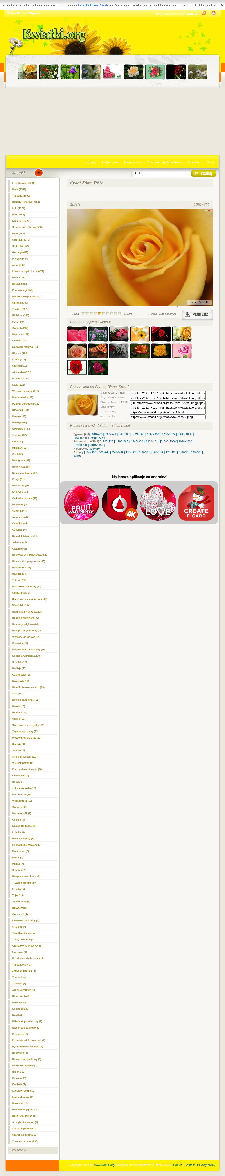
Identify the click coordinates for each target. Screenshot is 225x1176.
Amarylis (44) (20, 517)
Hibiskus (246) (20, 315)
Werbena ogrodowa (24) (26, 636)
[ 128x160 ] (157, 452)
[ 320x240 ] (104, 452)
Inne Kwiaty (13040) (23, 183)
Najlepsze (109, 162)
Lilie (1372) (18, 208)
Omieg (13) (18, 718)
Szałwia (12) (19, 744)
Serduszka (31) (21, 592)
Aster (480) (18, 265)
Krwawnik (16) (20, 681)
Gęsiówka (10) (20, 775)
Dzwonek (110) (20, 410)
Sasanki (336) (20, 302)
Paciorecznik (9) (21, 813)
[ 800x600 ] (124, 434)
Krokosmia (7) (20, 851)
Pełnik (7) (17, 857)
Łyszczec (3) (19, 952)
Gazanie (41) (19, 548)
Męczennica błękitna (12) (26, 737)
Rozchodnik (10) (22, 794)
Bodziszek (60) (20, 485)
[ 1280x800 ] (122, 441)
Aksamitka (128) (21, 372)
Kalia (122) (18, 384)
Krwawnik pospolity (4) (25, 920)
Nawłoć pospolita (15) (25, 700)
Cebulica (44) (20, 523)
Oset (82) (17, 454)
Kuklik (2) (18, 1015)
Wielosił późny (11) (23, 763)
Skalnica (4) (19, 926)
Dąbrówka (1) (20, 1053)
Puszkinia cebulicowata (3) (28, 958)
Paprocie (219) (20, 334)
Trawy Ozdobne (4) (23, 939)
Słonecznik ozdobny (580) (27, 227)
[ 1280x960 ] (153, 434)
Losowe (194, 162)
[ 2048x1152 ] (96, 445)
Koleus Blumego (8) (24, 826)
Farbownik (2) (20, 1002)
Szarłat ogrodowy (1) (24, 1128)
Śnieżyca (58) (20, 492)
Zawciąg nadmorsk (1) (25, 1141)
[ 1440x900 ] (137, 441)
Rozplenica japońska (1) (26, 1109)
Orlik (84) (17, 441)
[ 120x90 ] (184, 452)
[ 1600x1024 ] (152, 441)
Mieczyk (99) (19, 422)
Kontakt (190, 1165)
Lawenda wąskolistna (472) (28, 271)
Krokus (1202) (20, 220)
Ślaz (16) (17, 693)
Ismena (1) (18, 1071)
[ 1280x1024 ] (168, 434)
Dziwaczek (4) (20, 908)
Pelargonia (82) (21, 460)
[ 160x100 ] (144, 452)
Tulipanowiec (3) (22, 964)
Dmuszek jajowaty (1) (24, 1065)
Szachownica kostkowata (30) (29, 599)
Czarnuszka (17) (21, 674)
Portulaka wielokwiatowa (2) (28, 1040)
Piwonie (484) (20, 258)
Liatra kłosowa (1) (22, 1097)
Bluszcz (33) (19, 573)
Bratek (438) (19, 277)
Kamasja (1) (19, 1078)
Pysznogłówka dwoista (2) (27, 1046)
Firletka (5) (18, 889)
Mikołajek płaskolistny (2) (27, 1021)
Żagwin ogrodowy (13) (25, 731)
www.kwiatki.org (104, 1165)
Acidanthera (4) (21, 901)
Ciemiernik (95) (21, 428)
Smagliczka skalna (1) (25, 1122)
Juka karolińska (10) (24, 788)
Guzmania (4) (20, 914)
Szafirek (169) (20, 365)
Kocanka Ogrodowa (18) (26, 655)
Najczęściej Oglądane (164, 162)
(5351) (19, 189)
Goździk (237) (20, 328)
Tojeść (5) (18, 895)
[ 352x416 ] (90, 452)
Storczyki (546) (21, 239)
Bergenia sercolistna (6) (26, 876)
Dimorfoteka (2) (21, 996)
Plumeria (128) (20, 378)
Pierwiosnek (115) (22, 397)
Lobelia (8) (18, 832)
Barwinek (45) (20, 504)
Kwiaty (92, 162)
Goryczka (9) (19, 807)
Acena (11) (18, 750)
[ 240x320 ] (117, 452)
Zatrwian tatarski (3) (24, 971)
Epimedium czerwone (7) (26, 845)
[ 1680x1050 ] (169, 441)
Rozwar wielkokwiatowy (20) (28, 649)
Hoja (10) (17, 781)
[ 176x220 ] (130, 452)
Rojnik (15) (18, 706)
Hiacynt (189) (20, 353)
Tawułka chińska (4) (24, 933)
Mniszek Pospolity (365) (26, 296)
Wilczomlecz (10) (22, 800)
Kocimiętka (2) (20, 1008)
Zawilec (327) (20, 309)
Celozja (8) (18, 819)
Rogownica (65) (21, 466)
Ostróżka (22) (20, 643)
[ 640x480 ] (97, 434)
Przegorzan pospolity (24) (27, 630)
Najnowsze (132, 162)
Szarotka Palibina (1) (24, 1134)
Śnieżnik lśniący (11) (24, 756)
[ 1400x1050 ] (185, 434)
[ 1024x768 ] (138, 434)
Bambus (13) (19, 712)
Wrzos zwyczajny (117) (25, 391)
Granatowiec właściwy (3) (27, 945)
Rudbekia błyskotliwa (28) (27, 611)
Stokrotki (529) (20, 246)
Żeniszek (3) (19, 977)
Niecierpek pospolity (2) (26, 1027)
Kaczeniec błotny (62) (25, 473)
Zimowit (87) (19, 435)
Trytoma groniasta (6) (25, 882)
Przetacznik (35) (21, 567)
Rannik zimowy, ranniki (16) (28, 687)
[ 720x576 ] (110, 434)
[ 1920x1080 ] (185, 441)
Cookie (177, 1165)
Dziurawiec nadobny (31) (26, 586)
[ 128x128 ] (171, 452)
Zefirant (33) (19, 580)
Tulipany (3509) (21, 195)
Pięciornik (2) (20, 1034)
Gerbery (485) (20, 252)
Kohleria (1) (19, 1084)
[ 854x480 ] (94, 448)
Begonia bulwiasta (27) (25, 618)
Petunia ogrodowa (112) (26, 403)
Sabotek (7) (19, 870)
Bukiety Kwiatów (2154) (26, 202)
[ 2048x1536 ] (96, 437)
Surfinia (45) (19, 510)
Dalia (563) (18, 233)
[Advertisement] (112, 121)
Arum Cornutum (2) (23, 989)
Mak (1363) (18, 214)
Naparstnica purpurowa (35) (28, 561)
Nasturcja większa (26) (25, 624)
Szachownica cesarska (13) (28, 725)
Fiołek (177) (19, 359)
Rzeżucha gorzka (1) (24, 1116)
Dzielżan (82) (19, 447)
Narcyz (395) (19, 284)
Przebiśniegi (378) (23, 290)
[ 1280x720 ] (107, 441)
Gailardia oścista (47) (24, 498)
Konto (211, 162)
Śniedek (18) (19, 662)
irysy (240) (18, 321)
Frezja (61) (18, 479)
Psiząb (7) (18, 863)
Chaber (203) (19, 340)
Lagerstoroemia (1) (23, 1090)
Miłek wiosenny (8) (23, 838)
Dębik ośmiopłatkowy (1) (26, 1059)
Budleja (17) (19, 668)
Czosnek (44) (20, 529)
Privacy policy (206, 1165)
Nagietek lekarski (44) (25, 536)
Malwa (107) (19, 416)
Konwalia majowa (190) (25, 347)
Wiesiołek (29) (20, 605)
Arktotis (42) (19, 542)
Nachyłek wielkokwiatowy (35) (30, 555)
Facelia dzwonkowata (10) (27, 769)
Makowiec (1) (20, 1103)
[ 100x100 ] (196, 452)
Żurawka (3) (19, 983)
